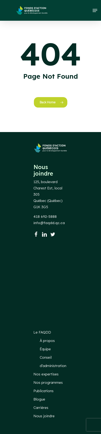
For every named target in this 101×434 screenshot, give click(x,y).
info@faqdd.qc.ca (49, 223)
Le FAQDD (42, 332)
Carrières (40, 407)
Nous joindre (44, 416)
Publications (43, 391)
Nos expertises (46, 374)
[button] (95, 10)
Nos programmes (48, 382)
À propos (47, 340)
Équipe (45, 349)
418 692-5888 (45, 216)
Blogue (39, 399)
